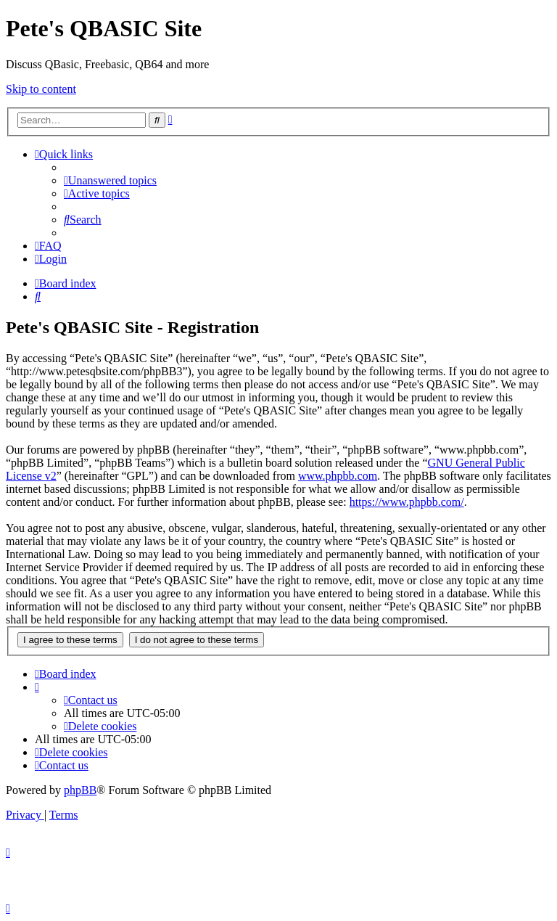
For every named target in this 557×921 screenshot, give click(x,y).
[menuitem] (110, 180)
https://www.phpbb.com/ (407, 502)
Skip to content (41, 89)
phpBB (80, 790)
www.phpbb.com (337, 476)
